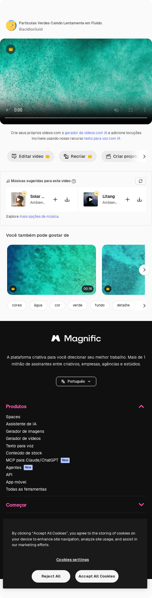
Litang (109, 196)
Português (76, 381)
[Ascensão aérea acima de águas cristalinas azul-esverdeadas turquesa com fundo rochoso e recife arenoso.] (51, 270)
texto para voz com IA (102, 138)
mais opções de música (39, 216)
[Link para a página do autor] (11, 25)
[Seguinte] (144, 156)
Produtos (76, 406)
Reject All (50, 576)
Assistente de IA (21, 424)
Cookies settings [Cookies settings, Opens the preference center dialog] (72, 559)
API (9, 474)
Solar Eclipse (37, 196)
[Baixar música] (67, 199)
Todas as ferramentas (26, 489)
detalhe (123, 305)
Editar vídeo (30, 158)
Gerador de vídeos (23, 438)
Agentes (19, 467)
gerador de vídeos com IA (86, 133)
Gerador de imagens (25, 431)
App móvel (16, 482)
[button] (76, 381)
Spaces (13, 416)
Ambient (37, 202)
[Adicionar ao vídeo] (55, 199)
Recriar (77, 158)
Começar (76, 504)
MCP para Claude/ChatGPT (38, 460)
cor (57, 305)
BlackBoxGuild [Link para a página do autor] (31, 29)
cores (17, 305)
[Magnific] (76, 339)
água (38, 305)
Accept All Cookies (97, 576)
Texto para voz (20, 445)
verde (77, 305)
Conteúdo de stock (24, 453)
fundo (100, 305)
